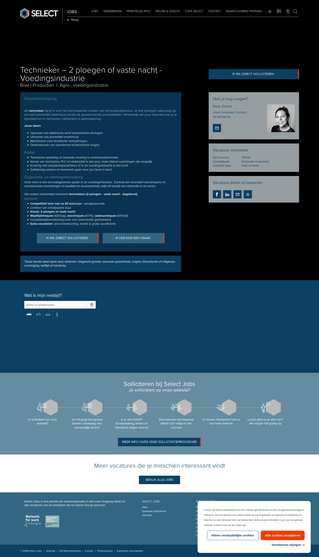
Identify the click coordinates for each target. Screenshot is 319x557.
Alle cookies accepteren (282, 535)
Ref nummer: (221, 157)
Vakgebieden (112, 11)
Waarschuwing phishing (244, 11)
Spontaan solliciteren (154, 511)
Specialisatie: (221, 161)
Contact (214, 11)
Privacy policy (105, 550)
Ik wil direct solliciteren (265, 74)
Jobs (94, 11)
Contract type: (222, 165)
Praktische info (138, 11)
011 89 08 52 (221, 117)
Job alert (147, 515)
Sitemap (50, 550)
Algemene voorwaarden (130, 550)
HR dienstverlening (70, 550)
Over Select (194, 11)
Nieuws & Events (167, 11)
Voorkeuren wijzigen (288, 545)
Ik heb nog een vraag (140, 238)
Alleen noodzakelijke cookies (232, 535)
